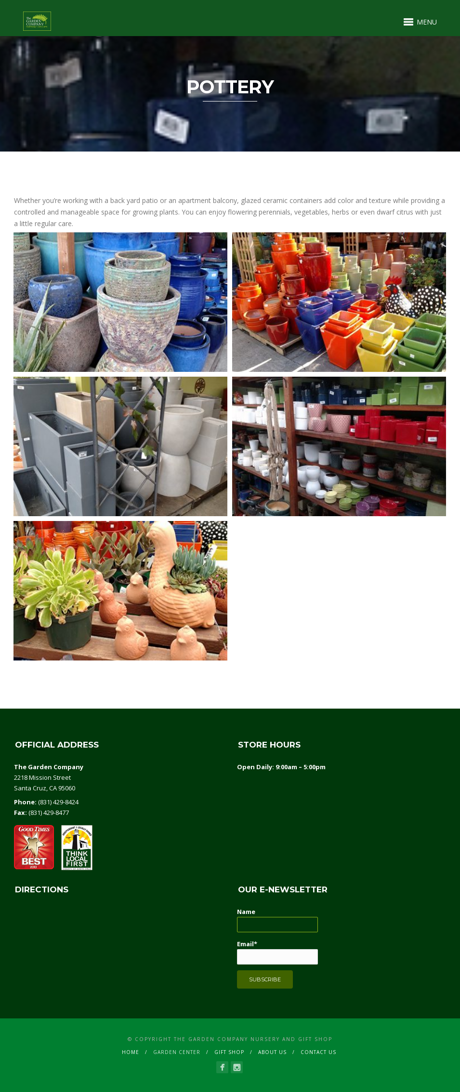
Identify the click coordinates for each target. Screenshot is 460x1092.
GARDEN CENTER (176, 1052)
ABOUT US (272, 1052)
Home (130, 1052)
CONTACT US (318, 1052)
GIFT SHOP (229, 1052)
